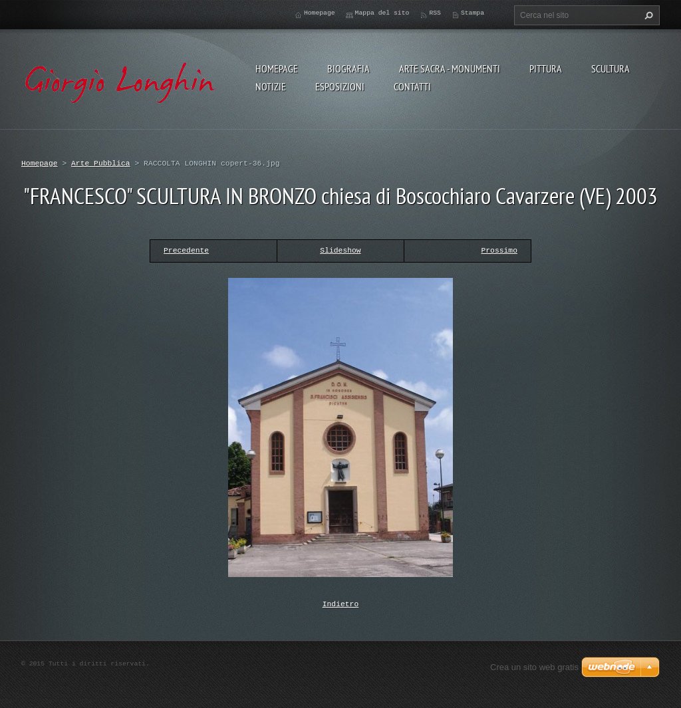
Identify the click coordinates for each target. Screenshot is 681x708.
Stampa (472, 13)
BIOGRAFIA (348, 68)
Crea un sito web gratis (534, 666)
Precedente (186, 250)
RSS (435, 13)
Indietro (341, 603)
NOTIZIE (270, 86)
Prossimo (499, 250)
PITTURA (545, 68)
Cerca (647, 15)
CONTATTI (412, 86)
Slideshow (340, 250)
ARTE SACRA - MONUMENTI (449, 68)
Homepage (276, 68)
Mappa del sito (382, 13)
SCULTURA (610, 68)
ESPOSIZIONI (339, 86)
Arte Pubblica (100, 163)
